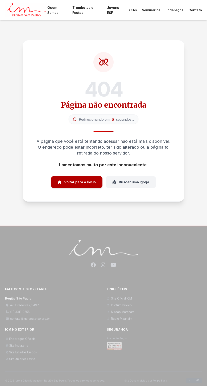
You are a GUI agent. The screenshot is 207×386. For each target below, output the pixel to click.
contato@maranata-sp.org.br (27, 321)
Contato (195, 10)
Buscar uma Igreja (131, 182)
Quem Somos (52, 10)
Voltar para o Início (77, 182)
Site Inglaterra (16, 347)
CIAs (133, 10)
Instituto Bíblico (119, 307)
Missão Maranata (120, 314)
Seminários (151, 10)
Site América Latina (20, 361)
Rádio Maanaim (119, 321)
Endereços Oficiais (20, 341)
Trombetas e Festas (82, 10)
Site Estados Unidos (21, 354)
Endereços (174, 10)
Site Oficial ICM (119, 300)
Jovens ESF (113, 10)
